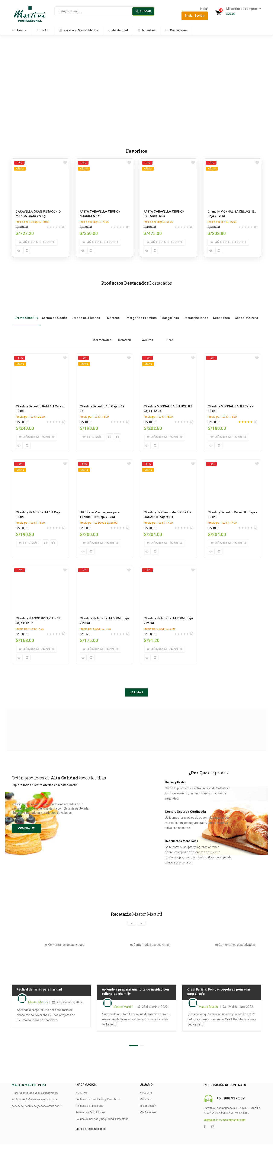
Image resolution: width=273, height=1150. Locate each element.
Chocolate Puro (246, 312)
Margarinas (170, 312)
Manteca (113, 312)
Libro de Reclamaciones (91, 1135)
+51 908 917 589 (230, 1104)
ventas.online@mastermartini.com (224, 1126)
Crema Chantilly (26, 312)
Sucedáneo (221, 312)
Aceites (148, 334)
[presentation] (132, 929)
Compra (26, 834)
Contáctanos (176, 30)
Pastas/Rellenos (196, 312)
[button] (242, 11)
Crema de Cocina (55, 312)
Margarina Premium (142, 312)
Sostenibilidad (117, 30)
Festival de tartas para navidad (39, 996)
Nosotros (146, 30)
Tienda (19, 30)
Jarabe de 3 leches (85, 312)
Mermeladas (102, 334)
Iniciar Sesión (194, 15)
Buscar (143, 11)
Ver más (137, 698)
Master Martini (38, 1009)
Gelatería (125, 334)
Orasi (171, 334)
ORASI (42, 30)
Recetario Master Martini (78, 30)
